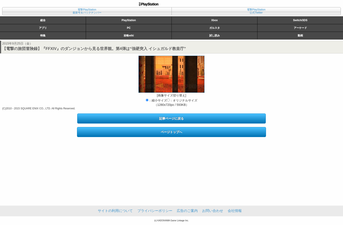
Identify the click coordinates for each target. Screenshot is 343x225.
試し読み (214, 35)
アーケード (300, 27)
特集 (43, 35)
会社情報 (235, 211)
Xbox (214, 20)
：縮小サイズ (156, 100)
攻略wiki (129, 35)
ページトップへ (171, 132)
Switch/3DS (300, 20)
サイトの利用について (115, 211)
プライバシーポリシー (154, 211)
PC (129, 27)
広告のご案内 (187, 211)
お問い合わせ (212, 211)
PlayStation (129, 20)
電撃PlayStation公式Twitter (256, 11)
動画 (300, 35)
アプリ (43, 27)
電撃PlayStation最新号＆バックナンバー (87, 11)
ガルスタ (214, 27)
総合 (43, 20)
